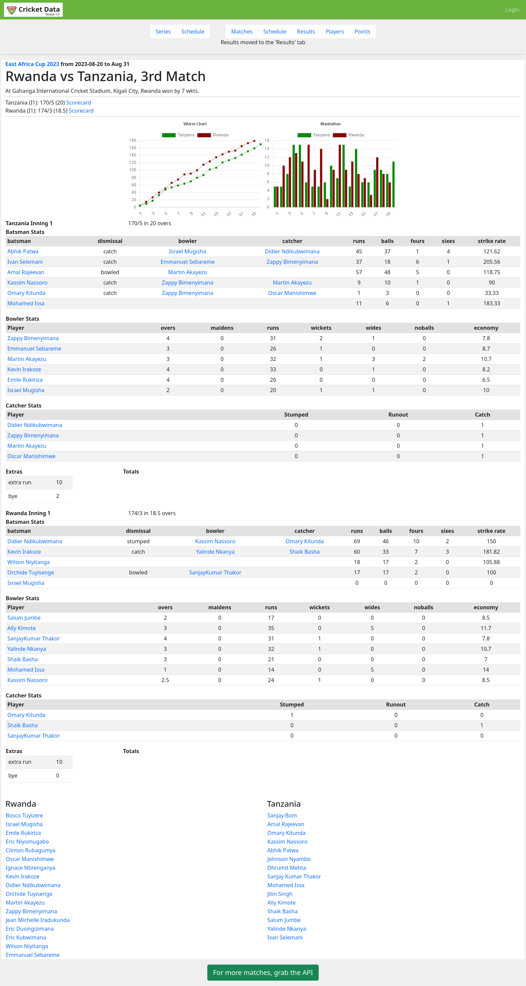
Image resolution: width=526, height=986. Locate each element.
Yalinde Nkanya (215, 551)
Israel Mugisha (187, 251)
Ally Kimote (21, 628)
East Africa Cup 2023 (32, 64)
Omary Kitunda (26, 293)
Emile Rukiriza (25, 379)
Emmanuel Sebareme (188, 261)
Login (512, 9)
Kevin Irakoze (24, 369)
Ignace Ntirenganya (30, 867)
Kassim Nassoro (27, 282)
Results (306, 31)
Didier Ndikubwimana (292, 251)
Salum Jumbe (24, 617)
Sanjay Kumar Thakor (294, 876)
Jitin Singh (280, 894)
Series (163, 31)
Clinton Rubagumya (30, 850)
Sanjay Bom (282, 815)
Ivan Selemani (25, 261)
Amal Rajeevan (25, 272)
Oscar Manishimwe (292, 293)
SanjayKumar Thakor (215, 572)
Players (335, 31)
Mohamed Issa (26, 303)
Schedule (192, 31)
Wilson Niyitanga (28, 562)
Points (362, 31)
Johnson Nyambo (289, 859)
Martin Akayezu (187, 272)
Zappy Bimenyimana (292, 261)
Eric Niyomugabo (27, 841)
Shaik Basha (305, 551)
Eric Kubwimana (26, 937)
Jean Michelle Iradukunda (38, 920)
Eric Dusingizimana (30, 928)
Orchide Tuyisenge (30, 572)
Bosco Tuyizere (24, 815)
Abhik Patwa (23, 251)
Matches (242, 31)
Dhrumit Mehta (286, 867)
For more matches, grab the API (263, 972)
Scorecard (78, 102)
